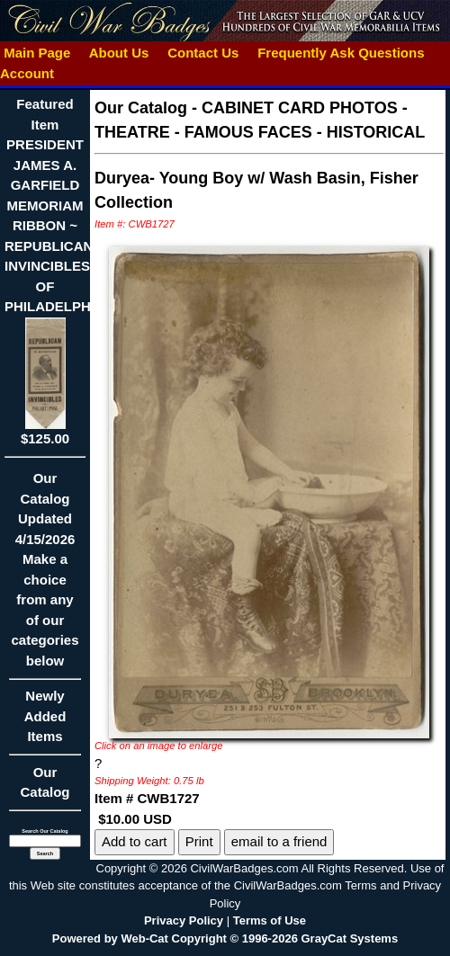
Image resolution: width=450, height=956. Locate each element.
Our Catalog (44, 782)
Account (27, 73)
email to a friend (279, 841)
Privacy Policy (183, 920)
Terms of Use (269, 920)
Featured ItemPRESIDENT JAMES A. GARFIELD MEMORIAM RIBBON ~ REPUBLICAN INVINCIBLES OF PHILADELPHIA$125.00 (54, 271)
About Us (119, 52)
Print (199, 841)
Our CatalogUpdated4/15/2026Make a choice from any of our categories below (45, 575)
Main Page (37, 52)
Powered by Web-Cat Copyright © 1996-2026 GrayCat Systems (225, 938)
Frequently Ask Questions (341, 52)
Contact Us (203, 52)
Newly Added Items (45, 721)
